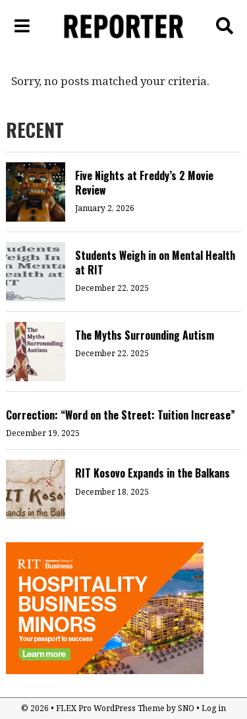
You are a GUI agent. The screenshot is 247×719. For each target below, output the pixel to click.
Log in (214, 708)
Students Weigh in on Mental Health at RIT (155, 262)
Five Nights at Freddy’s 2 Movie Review (144, 183)
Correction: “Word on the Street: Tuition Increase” (120, 415)
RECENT (35, 129)
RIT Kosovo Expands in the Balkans (152, 473)
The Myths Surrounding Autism (144, 335)
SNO (186, 708)
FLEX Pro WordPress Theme (110, 708)
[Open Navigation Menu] (22, 26)
